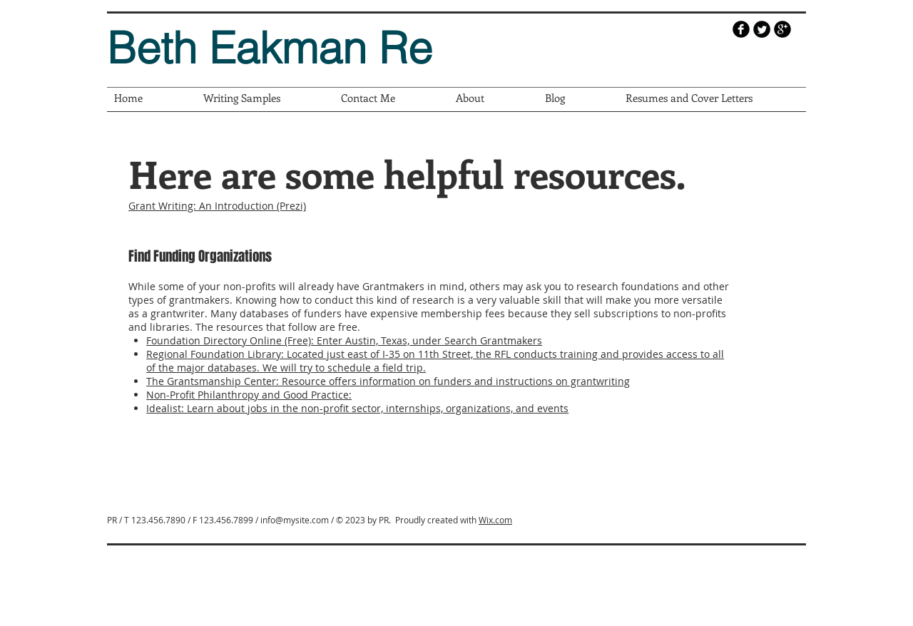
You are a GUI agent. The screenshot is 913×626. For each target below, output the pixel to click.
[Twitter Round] (761, 29)
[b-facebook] (741, 29)
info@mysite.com (294, 519)
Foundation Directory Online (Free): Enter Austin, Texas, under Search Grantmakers (344, 340)
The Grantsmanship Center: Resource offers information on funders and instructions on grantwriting (388, 381)
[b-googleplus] (782, 29)
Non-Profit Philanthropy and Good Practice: (249, 394)
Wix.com (495, 519)
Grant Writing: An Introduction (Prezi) (217, 205)
